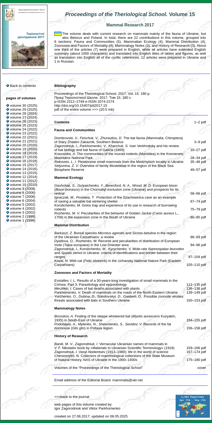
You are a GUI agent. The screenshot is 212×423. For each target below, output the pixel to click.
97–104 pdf (197, 257)
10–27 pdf (198, 150)
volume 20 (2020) (23, 145)
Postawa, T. (85, 197)
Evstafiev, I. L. (65, 281)
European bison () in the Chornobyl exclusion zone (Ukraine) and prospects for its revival (116, 189)
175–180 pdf (196, 360)
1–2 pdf (200, 122)
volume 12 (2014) (23, 177)
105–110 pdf (196, 265)
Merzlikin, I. (63, 288)
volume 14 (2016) (23, 169)
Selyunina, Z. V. (66, 166)
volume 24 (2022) (23, 129)
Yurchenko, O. (65, 296)
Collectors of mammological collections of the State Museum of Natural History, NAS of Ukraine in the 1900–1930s (114, 358)
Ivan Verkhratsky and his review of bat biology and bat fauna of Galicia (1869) (116, 148)
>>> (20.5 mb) (102, 109)
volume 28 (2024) (23, 113)
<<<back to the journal (71, 397)
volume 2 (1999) (22, 216)
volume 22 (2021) (23, 137)
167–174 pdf (196, 352)
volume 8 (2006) (22, 193)
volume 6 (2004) (22, 201)
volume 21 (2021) (23, 141)
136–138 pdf (196, 288)
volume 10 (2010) (23, 185)
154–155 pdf (196, 320)
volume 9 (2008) (22, 189)
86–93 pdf (198, 237)
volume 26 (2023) (23, 121)
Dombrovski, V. (66, 138)
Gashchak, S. (64, 185)
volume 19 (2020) (23, 149)
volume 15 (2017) (23, 165)
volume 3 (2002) (22, 212)
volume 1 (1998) (22, 220)
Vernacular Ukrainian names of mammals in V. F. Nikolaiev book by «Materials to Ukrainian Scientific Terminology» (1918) (114, 346)
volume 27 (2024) (23, 117)
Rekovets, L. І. (65, 162)
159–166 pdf (196, 348)
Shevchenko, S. (111, 324)
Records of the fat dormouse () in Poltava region (112, 326)
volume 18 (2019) (23, 153)
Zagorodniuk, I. (66, 146)
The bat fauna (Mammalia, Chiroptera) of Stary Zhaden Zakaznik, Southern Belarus (118, 140)
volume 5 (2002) (22, 204)
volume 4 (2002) (22, 208)
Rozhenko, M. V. (67, 213)
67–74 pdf (198, 201)
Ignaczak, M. (64, 197)
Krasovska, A (64, 154)
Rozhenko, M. (86, 241)
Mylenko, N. (87, 324)
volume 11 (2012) (23, 181)
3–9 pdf (200, 142)
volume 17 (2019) (23, 157)
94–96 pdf (198, 245)
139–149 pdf (196, 292)
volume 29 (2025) (23, 109)
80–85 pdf (198, 217)
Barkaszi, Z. (63, 233)
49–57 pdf (198, 170)
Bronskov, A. (64, 316)
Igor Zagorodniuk (67, 408)
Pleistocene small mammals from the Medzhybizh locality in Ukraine (131, 162)
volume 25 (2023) (23, 125)
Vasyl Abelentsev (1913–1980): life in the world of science (123, 352)
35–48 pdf (198, 162)
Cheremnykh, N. (67, 356)
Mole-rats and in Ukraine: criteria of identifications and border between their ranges (119, 253)
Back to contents (23, 86)
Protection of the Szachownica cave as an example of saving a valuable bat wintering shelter (115, 199)
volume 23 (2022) (23, 133)
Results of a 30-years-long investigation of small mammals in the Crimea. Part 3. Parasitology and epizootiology (115, 282)
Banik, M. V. (63, 344)
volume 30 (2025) (23, 105)
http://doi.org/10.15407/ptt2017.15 (80, 105)
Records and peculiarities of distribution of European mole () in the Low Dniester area (117, 243)
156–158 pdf (196, 328)
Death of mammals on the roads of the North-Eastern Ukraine (130, 292)
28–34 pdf (198, 158)
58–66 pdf (198, 193)
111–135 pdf (196, 284)
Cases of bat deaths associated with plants (106, 288)
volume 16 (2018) (23, 161)
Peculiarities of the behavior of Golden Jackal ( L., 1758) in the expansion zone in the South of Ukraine (116, 215)
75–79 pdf (198, 209)
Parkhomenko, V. (93, 146)
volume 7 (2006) (22, 197)
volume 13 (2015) (23, 173)
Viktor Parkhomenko (104, 408)
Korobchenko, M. (67, 205)
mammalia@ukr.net (127, 380)
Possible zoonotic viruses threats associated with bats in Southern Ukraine (118, 298)
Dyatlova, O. (64, 241)
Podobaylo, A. (65, 324)
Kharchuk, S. (118, 146)
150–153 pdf (196, 300)
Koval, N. (61, 261)
